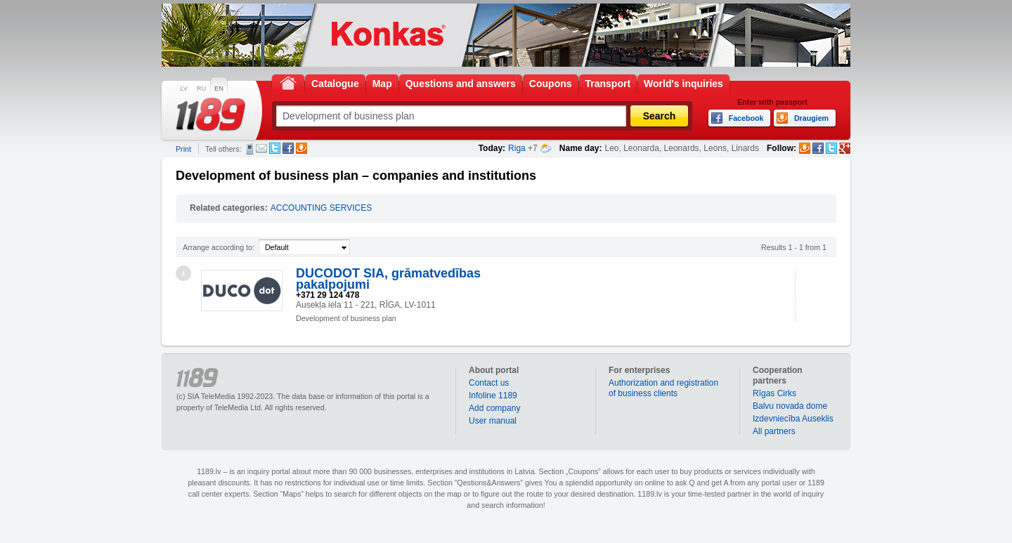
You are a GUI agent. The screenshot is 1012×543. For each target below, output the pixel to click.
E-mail (261, 148)
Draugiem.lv (301, 148)
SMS (249, 149)
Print (183, 149)
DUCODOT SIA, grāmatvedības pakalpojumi (388, 279)
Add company (494, 408)
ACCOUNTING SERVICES (321, 208)
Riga (517, 148)
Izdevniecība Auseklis (793, 419)
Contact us (489, 383)
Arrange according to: (218, 247)
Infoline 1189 (493, 395)
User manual (493, 421)
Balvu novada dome (790, 406)
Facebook (288, 148)
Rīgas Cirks (774, 393)
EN (218, 88)
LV (184, 88)
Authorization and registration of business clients (663, 388)
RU (201, 88)
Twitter (274, 148)
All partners (774, 431)
